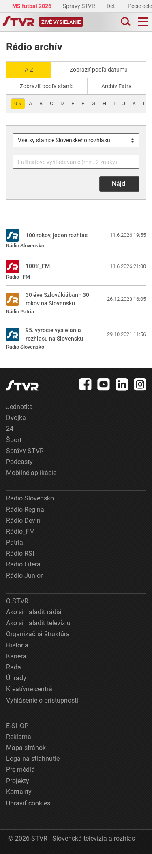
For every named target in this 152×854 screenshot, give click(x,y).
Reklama (18, 737)
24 (9, 428)
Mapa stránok (26, 748)
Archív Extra (116, 86)
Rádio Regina (25, 509)
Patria (14, 542)
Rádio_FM (20, 531)
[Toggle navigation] (143, 22)
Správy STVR (79, 6)
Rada (13, 667)
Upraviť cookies (28, 803)
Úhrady (16, 678)
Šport (13, 440)
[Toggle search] (125, 22)
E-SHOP (17, 726)
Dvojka (16, 418)
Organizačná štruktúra (38, 634)
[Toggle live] (61, 22)
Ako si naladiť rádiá (34, 612)
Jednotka (19, 407)
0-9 (17, 103)
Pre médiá (20, 769)
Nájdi (119, 183)
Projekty (17, 781)
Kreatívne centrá (29, 689)
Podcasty (19, 462)
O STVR (17, 601)
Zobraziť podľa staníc (46, 86)
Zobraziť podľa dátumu (99, 69)
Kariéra (16, 656)
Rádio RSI (20, 553)
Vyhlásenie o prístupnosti (42, 700)
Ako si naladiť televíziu (38, 623)
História (17, 645)
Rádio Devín (23, 520)
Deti (112, 6)
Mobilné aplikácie (31, 473)
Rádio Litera (23, 564)
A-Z (29, 69)
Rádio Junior (24, 575)
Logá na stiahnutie (33, 758)
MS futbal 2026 (32, 6)
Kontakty (19, 792)
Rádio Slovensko (30, 498)
